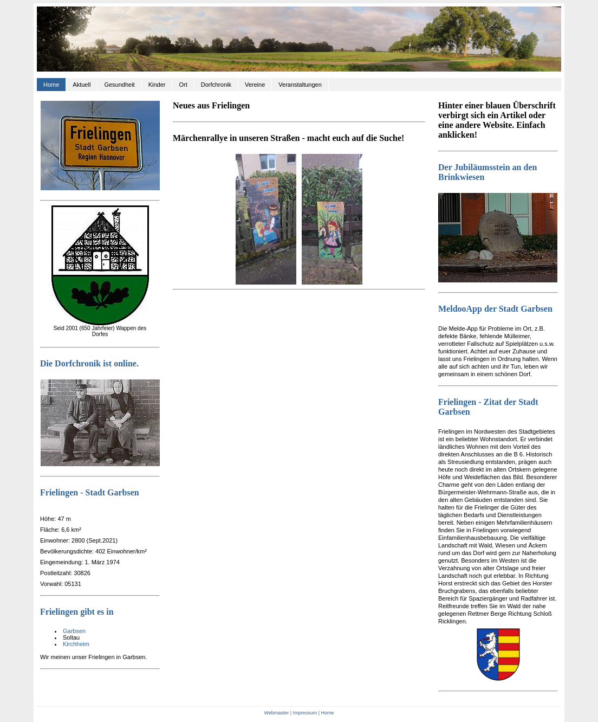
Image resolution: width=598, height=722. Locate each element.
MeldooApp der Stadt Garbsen (495, 308)
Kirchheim (76, 644)
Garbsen (74, 631)
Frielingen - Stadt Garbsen (89, 492)
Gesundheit (119, 84)
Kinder (157, 84)
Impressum (305, 712)
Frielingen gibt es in (77, 611)
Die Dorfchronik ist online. (89, 363)
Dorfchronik (216, 84)
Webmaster (276, 712)
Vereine (255, 84)
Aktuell (81, 84)
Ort (183, 84)
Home (51, 84)
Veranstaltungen (300, 84)
